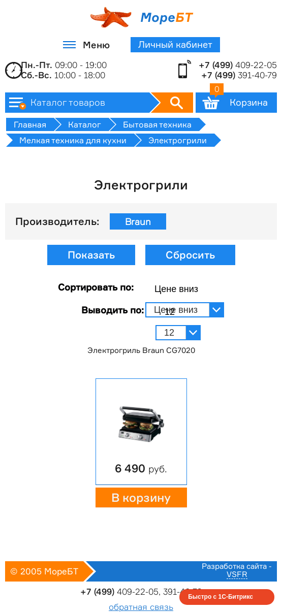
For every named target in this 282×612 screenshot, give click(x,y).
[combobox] (184, 289)
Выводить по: (112, 309)
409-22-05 (238, 65)
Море (141, 17)
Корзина (239, 100)
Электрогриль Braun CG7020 (141, 350)
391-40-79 (239, 75)
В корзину (141, 498)
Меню (96, 44)
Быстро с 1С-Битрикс (220, 596)
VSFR (237, 574)
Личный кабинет (175, 44)
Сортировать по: (96, 287)
